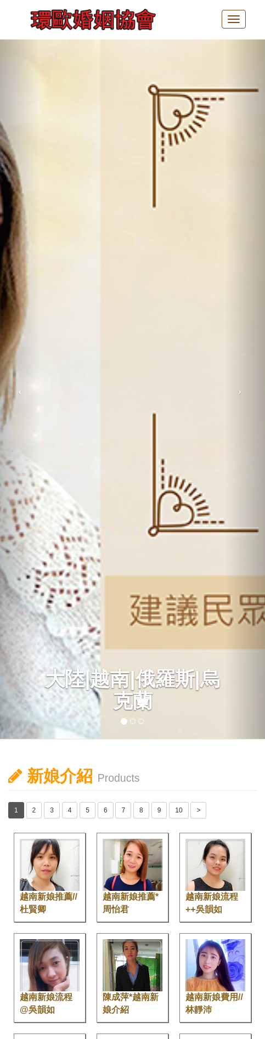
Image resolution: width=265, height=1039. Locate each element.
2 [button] (34, 810)
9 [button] (159, 810)
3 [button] (52, 810)
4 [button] (70, 810)
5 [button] (87, 810)
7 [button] (123, 810)
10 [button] (178, 810)
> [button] (198, 810)
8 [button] (141, 810)
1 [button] (16, 810)
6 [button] (106, 810)
